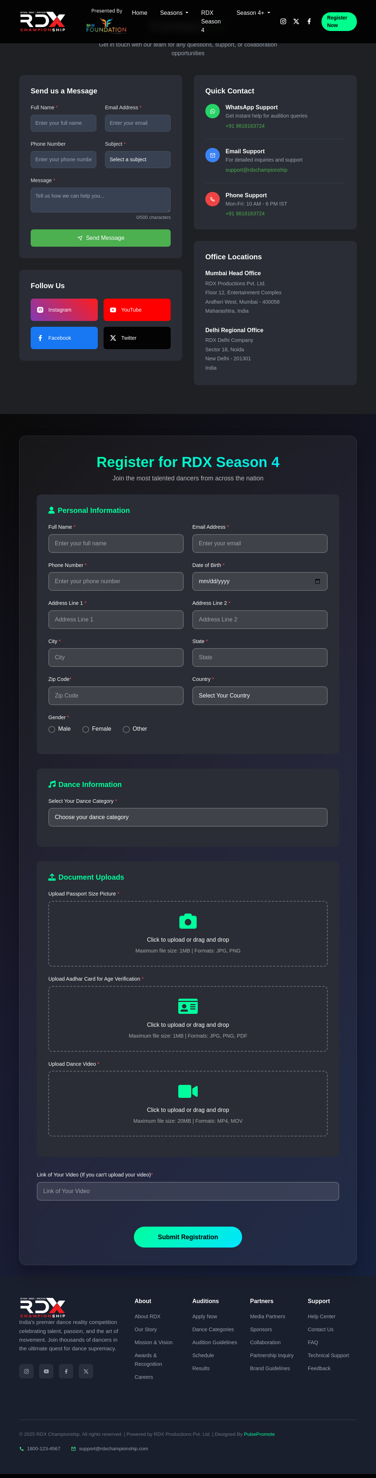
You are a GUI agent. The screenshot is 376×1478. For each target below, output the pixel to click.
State (200, 641)
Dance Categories (213, 1333)
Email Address (121, 107)
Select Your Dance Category (82, 801)
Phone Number (48, 144)
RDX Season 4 (211, 21)
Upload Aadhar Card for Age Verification (96, 980)
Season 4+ (251, 13)
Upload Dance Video (73, 1066)
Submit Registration (188, 1241)
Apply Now (204, 1320)
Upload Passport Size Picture (83, 894)
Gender (58, 717)
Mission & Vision (153, 1346)
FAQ (313, 1346)
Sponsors (261, 1333)
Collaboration (265, 1346)
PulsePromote (259, 1437)
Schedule (203, 1359)
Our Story (146, 1333)
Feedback (319, 1372)
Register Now (337, 21)
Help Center (322, 1320)
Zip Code (59, 679)
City (54, 641)
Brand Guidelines (270, 1372)
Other (140, 729)
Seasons (172, 13)
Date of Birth (208, 565)
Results (201, 1372)
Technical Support (328, 1359)
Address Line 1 (67, 603)
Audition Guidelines (214, 1346)
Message (41, 180)
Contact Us (320, 1333)
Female (101, 729)
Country (203, 679)
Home (140, 13)
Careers (144, 1381)
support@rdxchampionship (256, 170)
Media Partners (267, 1320)
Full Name (42, 107)
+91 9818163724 (245, 126)
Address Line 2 (211, 603)
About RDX (148, 1320)
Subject (113, 144)
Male (64, 729)
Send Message (100, 238)
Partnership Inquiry (272, 1359)
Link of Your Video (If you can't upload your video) (95, 1179)
